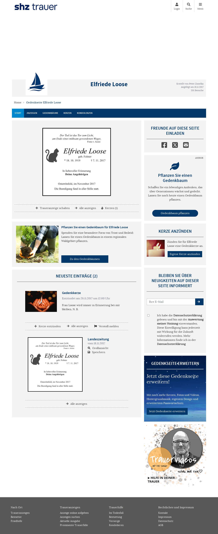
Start (18, 113)
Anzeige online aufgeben (74, 512)
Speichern (96, 352)
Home (17, 102)
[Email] (186, 144)
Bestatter (16, 516)
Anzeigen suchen (70, 516)
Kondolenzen (84, 113)
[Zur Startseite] (36, 6)
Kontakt (163, 512)
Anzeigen (32, 113)
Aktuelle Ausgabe (70, 521)
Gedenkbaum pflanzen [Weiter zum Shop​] (175, 213)
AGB (160, 525)
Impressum (165, 516)
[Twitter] (175, 144)
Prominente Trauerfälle (74, 525)
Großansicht (98, 348)
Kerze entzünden (47, 326)
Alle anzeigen (85, 208)
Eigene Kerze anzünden (185, 254)
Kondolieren (116, 525)
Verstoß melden (106, 326)
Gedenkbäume (50, 113)
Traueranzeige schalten (53, 208)
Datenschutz (165, 521)
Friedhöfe (16, 521)
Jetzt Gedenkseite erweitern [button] (167, 411)
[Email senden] (171, 301)
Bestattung (115, 516)
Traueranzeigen (20, 512)
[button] (199, 301)
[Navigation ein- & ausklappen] (200, 6)
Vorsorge (114, 521)
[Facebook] (164, 144)
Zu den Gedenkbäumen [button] (85, 259)
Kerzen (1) (109, 208)
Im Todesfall (116, 512)
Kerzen (68, 113)
